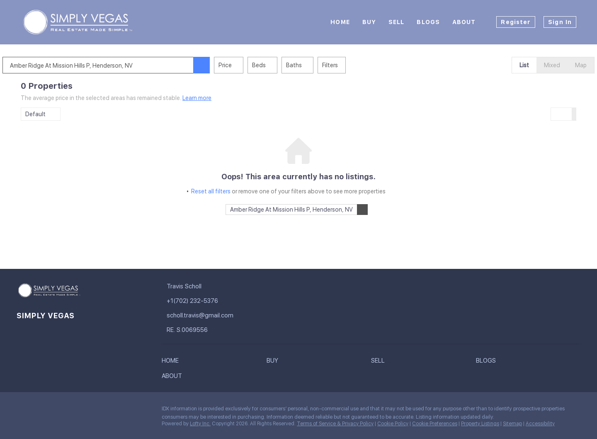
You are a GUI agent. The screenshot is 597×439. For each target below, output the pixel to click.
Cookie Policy (392, 424)
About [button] (464, 22)
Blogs (428, 22)
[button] (219, 65)
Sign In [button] (560, 22)
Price (243, 65)
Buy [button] (369, 22)
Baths (312, 65)
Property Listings (480, 424)
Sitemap (512, 424)
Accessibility (540, 424)
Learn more (196, 98)
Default (35, 114)
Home (339, 22)
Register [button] (516, 22)
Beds (277, 65)
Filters (348, 65)
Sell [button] (396, 22)
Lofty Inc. (200, 424)
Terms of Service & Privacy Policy (335, 424)
